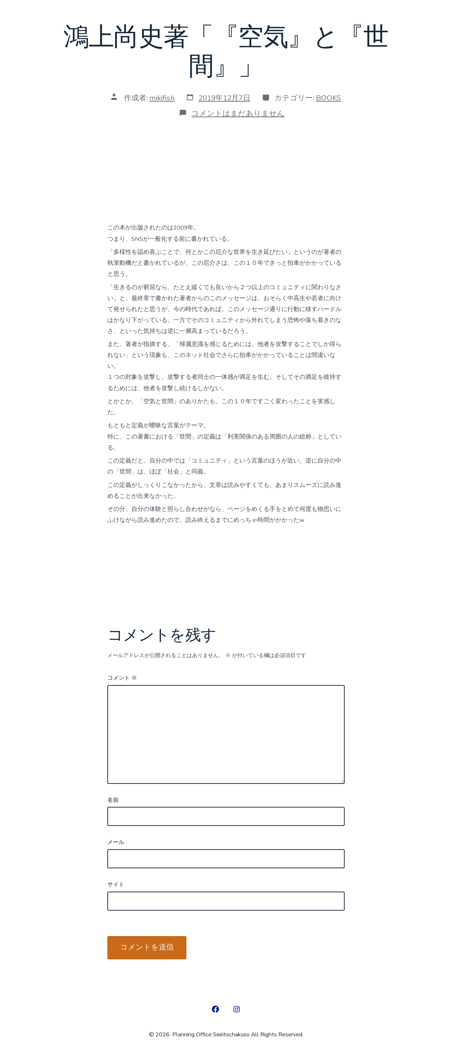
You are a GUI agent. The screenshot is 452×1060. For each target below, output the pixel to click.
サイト (115, 884)
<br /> (128, 176)
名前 (113, 800)
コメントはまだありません (238, 113)
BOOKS (328, 98)
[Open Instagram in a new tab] (236, 1009)
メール (115, 842)
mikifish (161, 98)
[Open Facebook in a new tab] (215, 1009)
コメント (122, 678)
